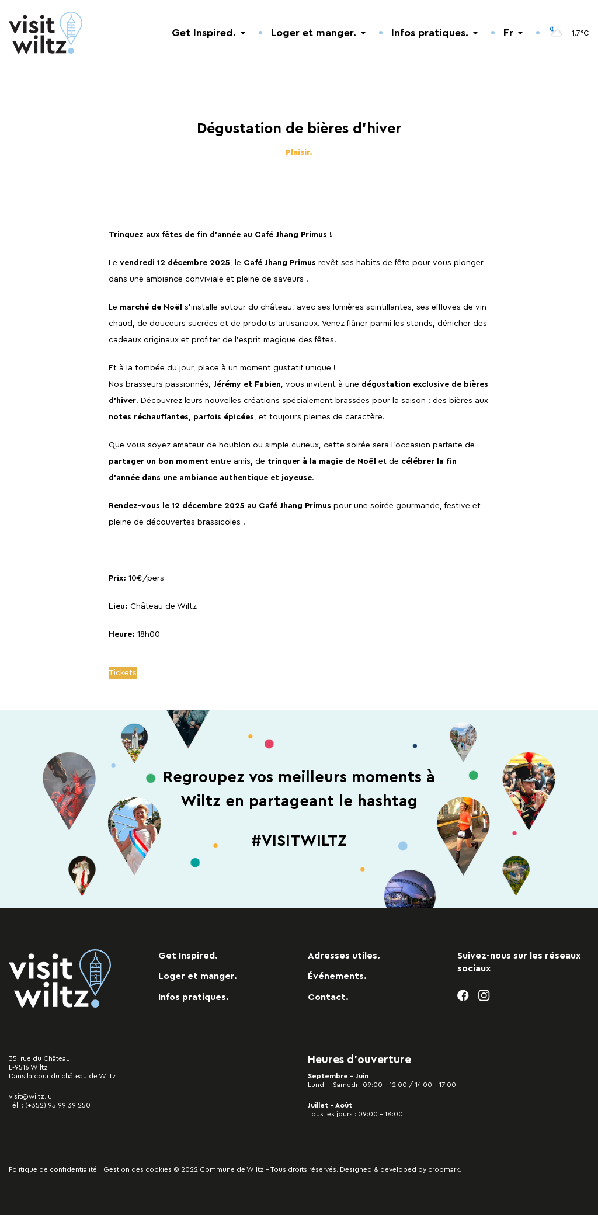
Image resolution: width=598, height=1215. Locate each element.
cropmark (444, 1169)
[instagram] (484, 996)
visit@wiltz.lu (30, 1096)
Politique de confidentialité (53, 1169)
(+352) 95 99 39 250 (58, 1105)
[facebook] (463, 996)
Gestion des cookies (137, 1169)
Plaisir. (299, 152)
